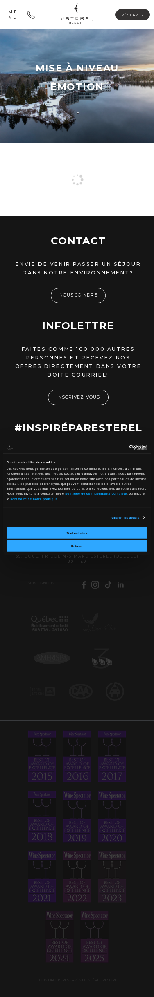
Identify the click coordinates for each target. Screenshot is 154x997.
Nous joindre (78, 295)
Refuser (77, 546)
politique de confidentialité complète (96, 493)
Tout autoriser (77, 533)
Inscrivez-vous (78, 397)
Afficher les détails (125, 517)
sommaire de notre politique (34, 498)
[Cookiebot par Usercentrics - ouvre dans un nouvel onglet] (112, 447)
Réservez (132, 15)
